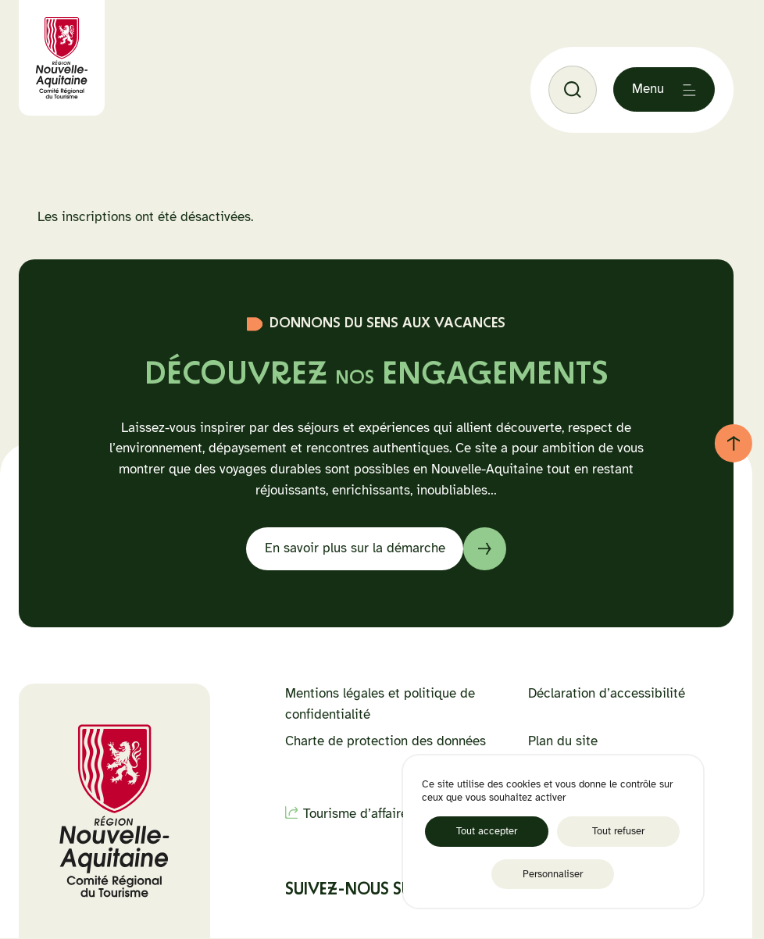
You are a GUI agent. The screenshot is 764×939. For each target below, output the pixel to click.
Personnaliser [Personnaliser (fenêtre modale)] (553, 873)
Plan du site (563, 741)
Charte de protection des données (385, 741)
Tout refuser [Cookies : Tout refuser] (618, 830)
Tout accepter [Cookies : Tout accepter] (486, 830)
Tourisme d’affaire (355, 813)
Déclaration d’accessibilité (606, 693)
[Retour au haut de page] (733, 443)
